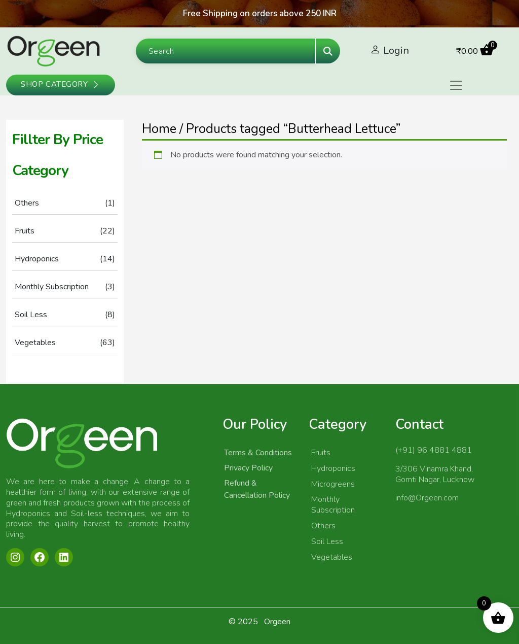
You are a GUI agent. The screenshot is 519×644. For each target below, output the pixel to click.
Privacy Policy (248, 467)
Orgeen (277, 621)
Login (396, 50)
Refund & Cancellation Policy (257, 489)
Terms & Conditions (258, 452)
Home (159, 129)
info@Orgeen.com (427, 497)
